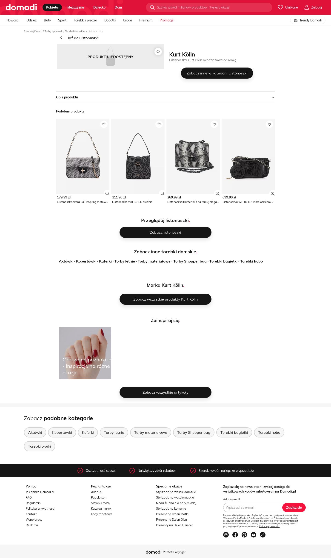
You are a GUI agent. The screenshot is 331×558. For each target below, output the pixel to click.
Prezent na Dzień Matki (172, 514)
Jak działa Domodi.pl (40, 492)
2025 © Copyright (174, 552)
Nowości (12, 20)
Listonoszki (94, 31)
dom (118, 7)
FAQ (29, 497)
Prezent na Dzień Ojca (171, 519)
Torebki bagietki (223, 261)
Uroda (127, 20)
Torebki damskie (75, 31)
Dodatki (110, 20)
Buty (47, 20)
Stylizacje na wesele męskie (175, 497)
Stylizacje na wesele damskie (176, 492)
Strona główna (32, 31)
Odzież (31, 20)
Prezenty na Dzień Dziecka (174, 525)
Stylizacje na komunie (171, 508)
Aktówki (66, 261)
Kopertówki (86, 261)
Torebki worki (39, 446)
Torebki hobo (251, 261)
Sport (62, 20)
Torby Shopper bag (190, 261)
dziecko (99, 7)
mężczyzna (75, 7)
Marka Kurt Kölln (165, 285)
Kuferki (105, 261)
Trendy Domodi (308, 20)
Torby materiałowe (154, 261)
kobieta (52, 7)
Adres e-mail (231, 499)
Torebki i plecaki (85, 20)
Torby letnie (124, 261)
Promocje (167, 20)
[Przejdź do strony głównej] (21, 7)
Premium (145, 20)
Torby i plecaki (53, 31)
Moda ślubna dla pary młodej (176, 503)
